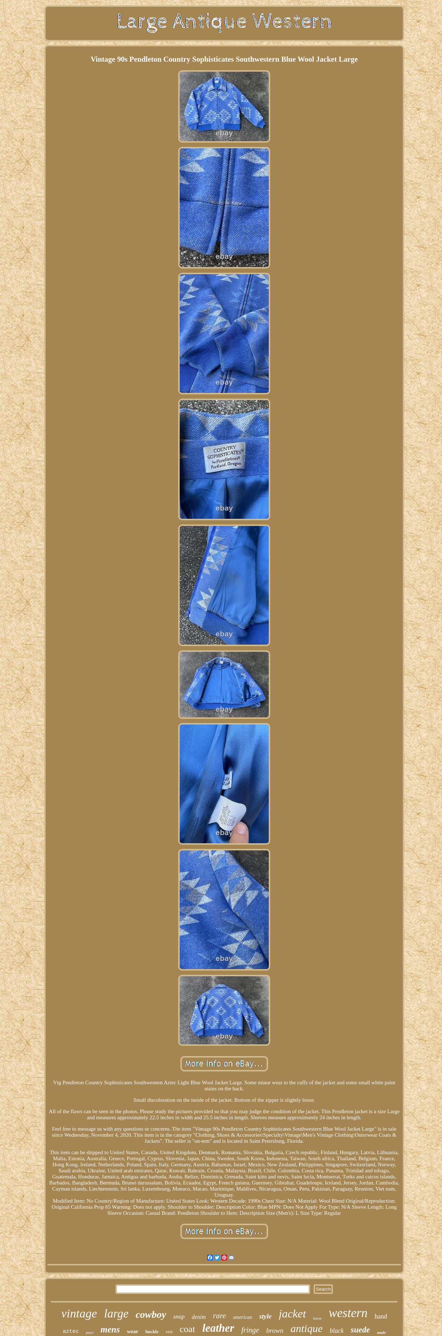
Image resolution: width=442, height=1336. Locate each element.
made (381, 1332)
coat (187, 1329)
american (242, 1317)
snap (179, 1316)
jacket (292, 1313)
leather (218, 1328)
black (337, 1330)
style (265, 1316)
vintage (79, 1313)
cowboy (150, 1314)
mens (110, 1329)
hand (381, 1316)
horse (317, 1318)
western (348, 1313)
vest (169, 1331)
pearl (89, 1333)
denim (199, 1317)
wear (132, 1331)
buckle (152, 1331)
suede (360, 1329)
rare (219, 1315)
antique (307, 1328)
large (116, 1313)
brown (274, 1330)
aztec (71, 1332)
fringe (250, 1330)
